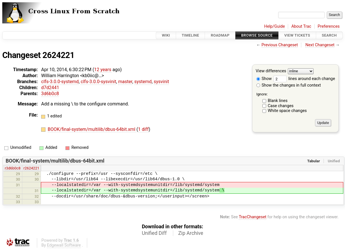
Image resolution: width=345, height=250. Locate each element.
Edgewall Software (64, 245)
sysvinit (161, 81)
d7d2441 (50, 87)
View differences (271, 71)
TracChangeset (252, 217)
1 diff (143, 129)
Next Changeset (319, 45)
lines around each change (304, 78)
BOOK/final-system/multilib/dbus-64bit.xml (92, 129)
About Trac (301, 26)
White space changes (287, 110)
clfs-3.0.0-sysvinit (98, 81)
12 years (102, 69)
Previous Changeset (280, 45)
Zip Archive (190, 233)
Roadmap (220, 35)
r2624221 (31, 168)
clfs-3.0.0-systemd (60, 81)
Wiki (166, 35)
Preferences (329, 26)
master (125, 81)
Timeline (190, 35)
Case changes (281, 105)
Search (329, 35)
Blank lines (278, 100)
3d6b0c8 (50, 93)
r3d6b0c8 (13, 168)
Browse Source (257, 35)
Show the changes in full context (288, 85)
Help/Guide (274, 26)
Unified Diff (154, 233)
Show (264, 78)
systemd (143, 81)
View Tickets (297, 35)
